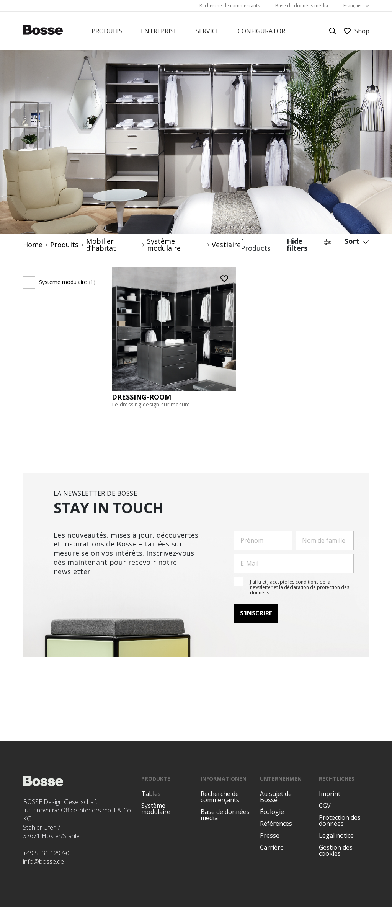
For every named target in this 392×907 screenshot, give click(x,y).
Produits (106, 31)
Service (207, 31)
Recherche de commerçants (229, 5)
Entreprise (159, 31)
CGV (325, 806)
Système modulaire (164, 245)
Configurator (261, 31)
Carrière (272, 847)
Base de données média (301, 5)
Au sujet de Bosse (276, 797)
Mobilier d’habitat (101, 245)
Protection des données (340, 820)
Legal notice (336, 835)
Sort (357, 245)
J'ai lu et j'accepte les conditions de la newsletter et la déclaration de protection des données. (299, 587)
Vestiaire (226, 244)
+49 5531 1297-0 (46, 853)
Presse (269, 835)
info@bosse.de (43, 861)
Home (32, 244)
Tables (151, 794)
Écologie (272, 812)
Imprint (329, 794)
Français (352, 5)
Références (276, 824)
